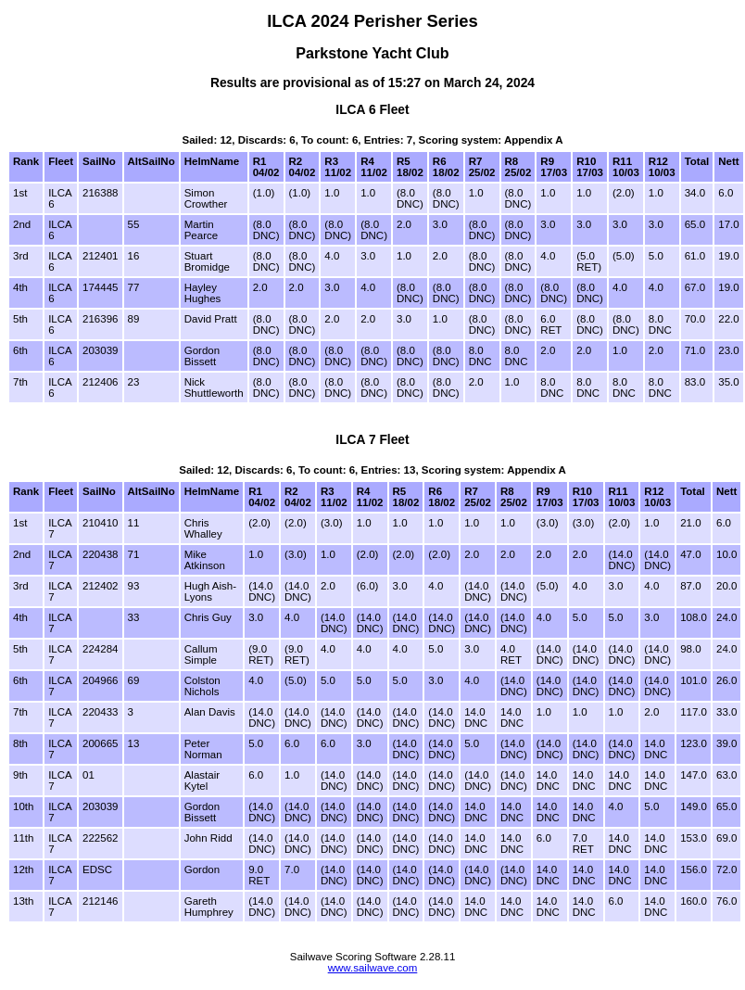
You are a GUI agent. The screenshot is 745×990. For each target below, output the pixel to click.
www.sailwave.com (373, 967)
